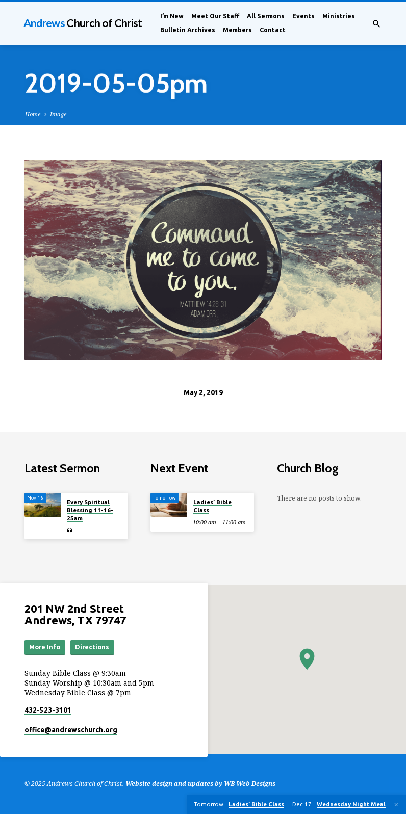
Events (303, 16)
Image (58, 114)
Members (237, 30)
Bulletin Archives (187, 30)
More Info (45, 647)
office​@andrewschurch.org (70, 730)
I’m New (172, 16)
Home (33, 114)
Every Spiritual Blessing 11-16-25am (90, 510)
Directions (92, 647)
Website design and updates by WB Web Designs (200, 783)
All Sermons (266, 16)
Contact (273, 30)
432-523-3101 (47, 710)
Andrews (82, 23)
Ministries (338, 16)
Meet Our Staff (215, 16)
